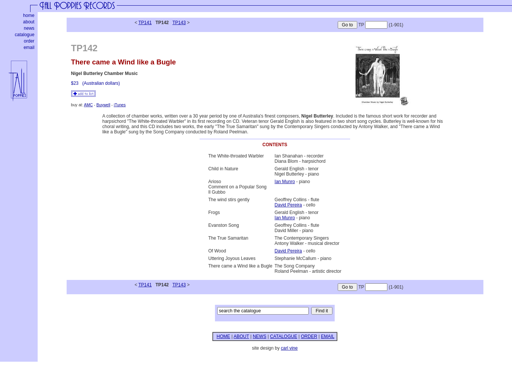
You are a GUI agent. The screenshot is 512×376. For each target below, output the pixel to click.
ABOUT (241, 336)
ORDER (309, 336)
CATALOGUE (283, 336)
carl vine (289, 348)
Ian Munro (284, 181)
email (29, 47)
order (29, 41)
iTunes (120, 104)
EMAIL (327, 336)
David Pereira (288, 205)
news (29, 28)
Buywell (103, 104)
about (28, 21)
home (28, 15)
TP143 (179, 22)
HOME (223, 336)
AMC (88, 104)
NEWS (259, 336)
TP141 (145, 22)
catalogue (24, 34)
